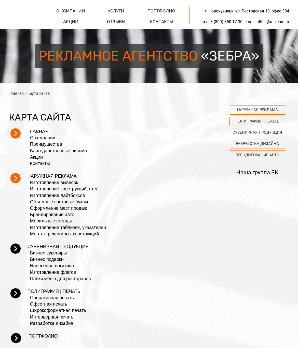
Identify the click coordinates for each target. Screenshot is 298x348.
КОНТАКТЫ (161, 21)
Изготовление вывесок (54, 182)
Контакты (40, 163)
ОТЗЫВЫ (116, 21)
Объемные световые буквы (59, 201)
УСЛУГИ (116, 10)
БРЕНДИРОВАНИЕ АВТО (257, 155)
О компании (42, 137)
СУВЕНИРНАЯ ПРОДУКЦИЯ (58, 246)
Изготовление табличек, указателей (68, 227)
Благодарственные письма (58, 150)
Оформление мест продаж (58, 208)
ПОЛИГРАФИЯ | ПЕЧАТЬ (54, 291)
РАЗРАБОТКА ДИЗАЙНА (257, 143)
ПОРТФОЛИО (161, 10)
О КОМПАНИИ (70, 10)
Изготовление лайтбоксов (57, 195)
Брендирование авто (52, 214)
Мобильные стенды (51, 220)
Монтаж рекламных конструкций (64, 233)
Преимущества (46, 144)
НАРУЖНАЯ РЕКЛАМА (52, 176)
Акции (36, 157)
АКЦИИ (70, 21)
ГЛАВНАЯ (38, 131)
